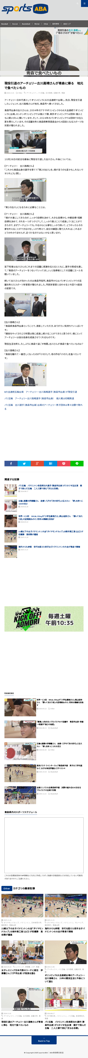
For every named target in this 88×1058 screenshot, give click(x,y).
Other (46, 24)
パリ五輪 (41, 93)
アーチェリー (31, 93)
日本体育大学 (36, 922)
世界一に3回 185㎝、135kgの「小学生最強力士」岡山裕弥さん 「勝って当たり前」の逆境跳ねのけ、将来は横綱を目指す (60, 702)
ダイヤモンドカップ (11, 922)
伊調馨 (27, 967)
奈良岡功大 (80, 1016)
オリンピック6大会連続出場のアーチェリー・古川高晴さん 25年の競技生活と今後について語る (65, 978)
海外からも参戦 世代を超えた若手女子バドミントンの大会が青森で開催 (49, 547)
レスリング (19, 967)
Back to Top (44, 1041)
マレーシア (79, 922)
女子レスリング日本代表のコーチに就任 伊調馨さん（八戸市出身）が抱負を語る (22, 972)
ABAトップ (67, 24)
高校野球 (55, 24)
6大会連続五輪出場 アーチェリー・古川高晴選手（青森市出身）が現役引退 (40, 392)
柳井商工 (4, 925)
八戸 (33, 967)
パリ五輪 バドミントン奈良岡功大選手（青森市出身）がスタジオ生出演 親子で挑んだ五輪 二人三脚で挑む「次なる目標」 (65, 1025)
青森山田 (12, 925)
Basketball (26, 24)
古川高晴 (49, 93)
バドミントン (25, 922)
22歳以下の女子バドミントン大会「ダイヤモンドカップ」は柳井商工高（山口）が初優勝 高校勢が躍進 (22, 931)
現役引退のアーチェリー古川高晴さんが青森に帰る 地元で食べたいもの (22, 1023)
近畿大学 (57, 93)
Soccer (15, 24)
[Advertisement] (44, 438)
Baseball (4, 24)
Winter (36, 24)
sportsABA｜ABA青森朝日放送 (51, 1053)
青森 (63, 93)
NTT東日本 (51, 1016)
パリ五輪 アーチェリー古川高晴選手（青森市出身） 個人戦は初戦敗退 (39, 398)
